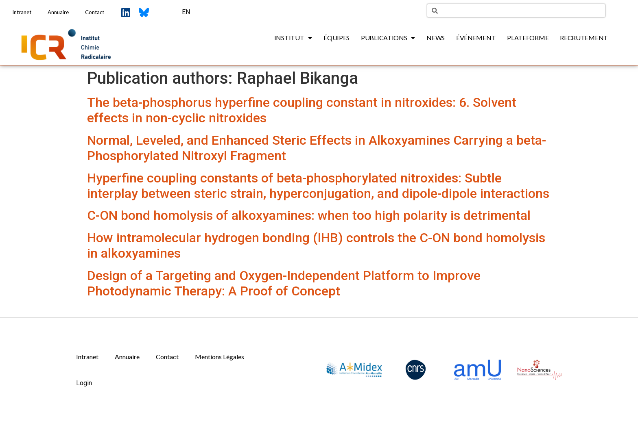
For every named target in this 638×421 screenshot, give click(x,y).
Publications (388, 37)
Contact (94, 12)
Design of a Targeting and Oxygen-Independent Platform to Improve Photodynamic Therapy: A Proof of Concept (284, 283)
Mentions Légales (219, 356)
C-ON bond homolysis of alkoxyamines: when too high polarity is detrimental (309, 215)
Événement (476, 37)
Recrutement (584, 37)
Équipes (336, 37)
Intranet (21, 12)
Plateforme (527, 37)
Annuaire (58, 12)
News (435, 37)
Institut (293, 37)
